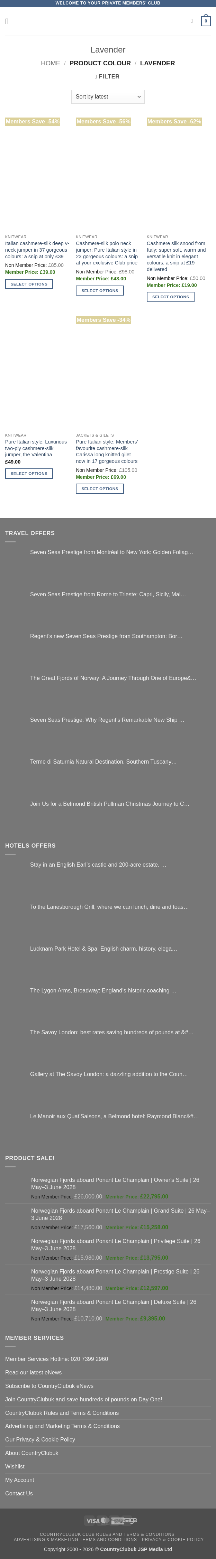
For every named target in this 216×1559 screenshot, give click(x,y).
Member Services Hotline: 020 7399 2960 (56, 1359)
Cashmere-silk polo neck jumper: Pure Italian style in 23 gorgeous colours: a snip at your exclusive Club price (107, 253)
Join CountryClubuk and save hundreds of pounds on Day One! (83, 1399)
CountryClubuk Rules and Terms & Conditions (62, 1413)
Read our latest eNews (33, 1372)
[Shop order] (108, 97)
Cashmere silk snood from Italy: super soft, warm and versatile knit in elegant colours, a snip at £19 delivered (176, 256)
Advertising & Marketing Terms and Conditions (75, 1539)
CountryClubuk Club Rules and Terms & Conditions (107, 1534)
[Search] (193, 21)
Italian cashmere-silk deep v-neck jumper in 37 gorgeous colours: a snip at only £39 (37, 250)
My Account (19, 1480)
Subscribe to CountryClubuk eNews (49, 1386)
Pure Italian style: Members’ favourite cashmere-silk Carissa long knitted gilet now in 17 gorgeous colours (107, 451)
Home (50, 63)
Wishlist (15, 1466)
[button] (9, 21)
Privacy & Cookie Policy (173, 1539)
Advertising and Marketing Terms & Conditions (62, 1426)
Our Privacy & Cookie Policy (40, 1439)
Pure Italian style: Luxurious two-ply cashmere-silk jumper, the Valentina (36, 448)
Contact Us (19, 1493)
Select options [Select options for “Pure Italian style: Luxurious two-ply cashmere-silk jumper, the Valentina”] (29, 473)
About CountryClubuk (31, 1453)
